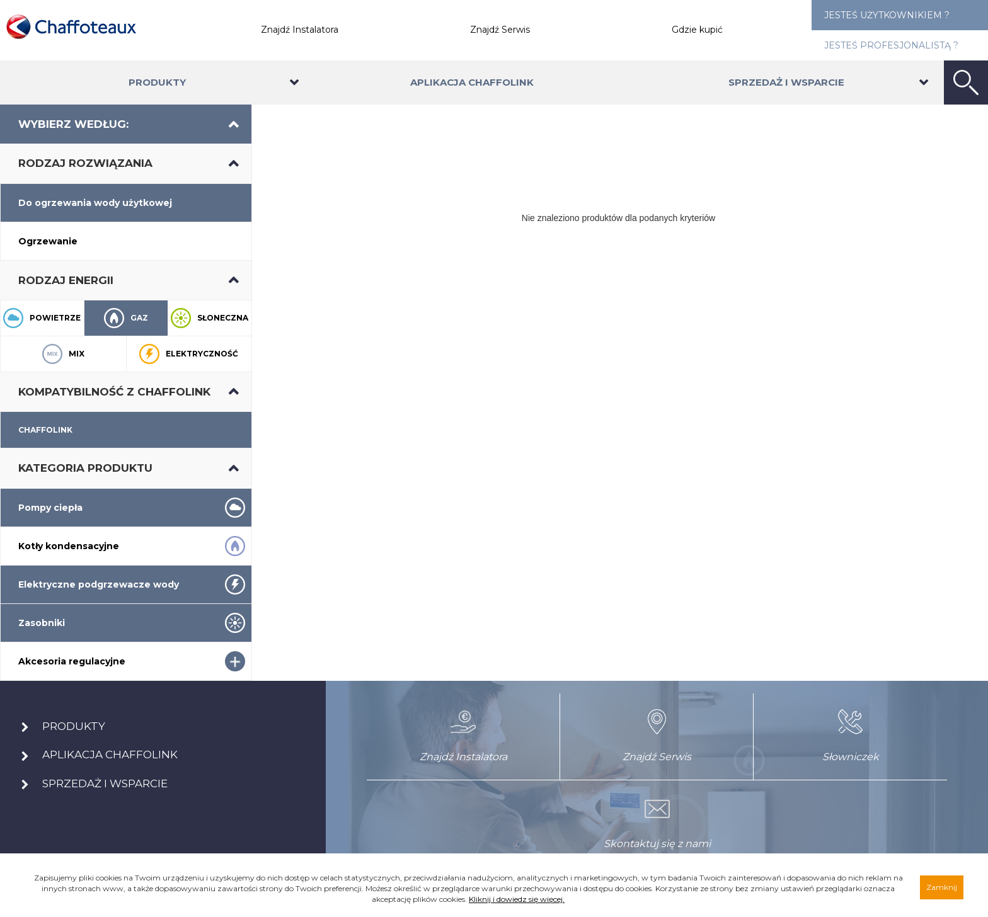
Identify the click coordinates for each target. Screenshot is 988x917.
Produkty (157, 82)
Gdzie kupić (697, 29)
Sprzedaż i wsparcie (786, 82)
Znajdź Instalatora (299, 29)
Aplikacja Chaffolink (472, 82)
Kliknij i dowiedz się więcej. (517, 899)
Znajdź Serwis (500, 29)
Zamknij (941, 887)
